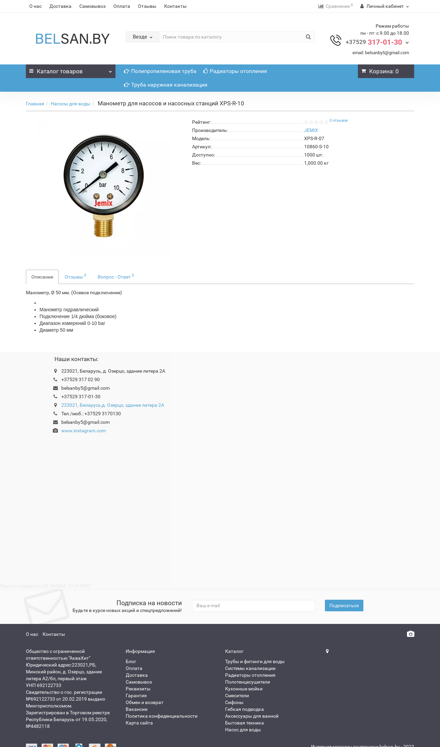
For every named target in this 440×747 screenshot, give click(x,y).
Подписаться (344, 605)
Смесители (237, 695)
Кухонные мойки (244, 688)
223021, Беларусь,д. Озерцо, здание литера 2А (112, 405)
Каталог (70, 69)
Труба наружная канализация (165, 84)
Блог (131, 661)
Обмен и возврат (144, 702)
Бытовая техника (244, 723)
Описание (42, 277)
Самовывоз (92, 6)
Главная (35, 103)
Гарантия (136, 695)
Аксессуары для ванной (252, 716)
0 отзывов (339, 120)
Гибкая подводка (244, 709)
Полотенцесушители (247, 682)
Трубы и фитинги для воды (255, 661)
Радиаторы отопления (235, 71)
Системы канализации (250, 668)
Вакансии (136, 709)
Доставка (60, 6)
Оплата (121, 6)
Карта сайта (139, 723)
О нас (35, 6)
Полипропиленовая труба (160, 71)
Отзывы (147, 6)
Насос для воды (243, 729)
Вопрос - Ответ (116, 276)
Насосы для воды (70, 103)
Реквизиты (138, 688)
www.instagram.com (83, 430)
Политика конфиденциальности (162, 716)
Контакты (175, 6)
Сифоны (234, 702)
